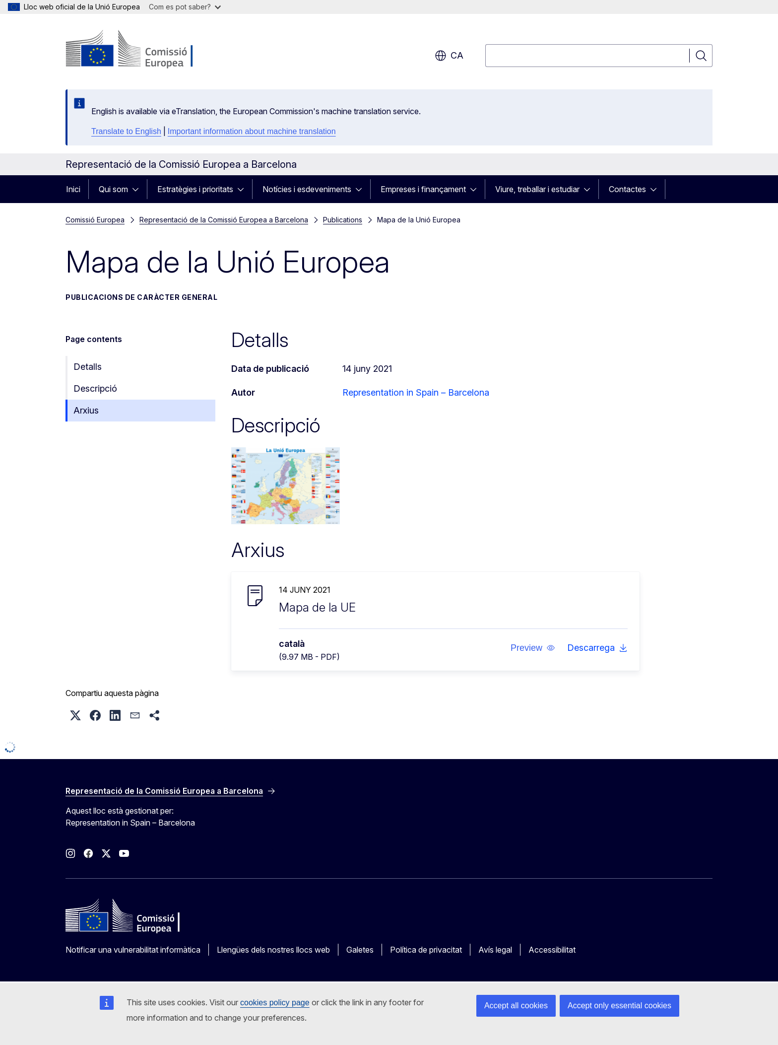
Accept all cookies (516, 1005)
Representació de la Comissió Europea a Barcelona (223, 219)
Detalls (87, 366)
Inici (73, 189)
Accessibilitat (552, 950)
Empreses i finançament (423, 189)
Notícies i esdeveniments (306, 189)
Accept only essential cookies (619, 1005)
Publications (342, 219)
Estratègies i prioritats (195, 189)
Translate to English (126, 131)
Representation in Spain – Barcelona (415, 392)
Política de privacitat (426, 950)
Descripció (95, 388)
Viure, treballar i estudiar (537, 189)
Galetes (360, 950)
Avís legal (495, 950)
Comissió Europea (95, 219)
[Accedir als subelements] (138, 189)
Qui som (113, 189)
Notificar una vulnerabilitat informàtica (132, 950)
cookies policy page (275, 1002)
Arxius (86, 410)
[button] (533, 647)
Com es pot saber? (185, 6)
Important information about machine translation (252, 131)
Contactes (627, 189)
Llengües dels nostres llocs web (273, 950)
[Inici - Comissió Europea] (145, 50)
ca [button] (449, 56)
